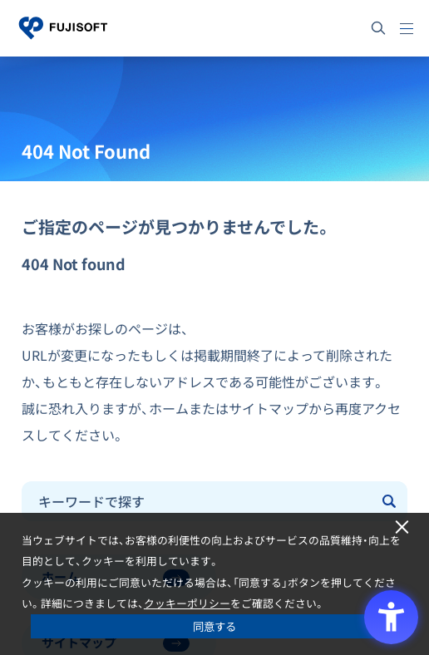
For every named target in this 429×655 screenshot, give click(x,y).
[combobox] (197, 501)
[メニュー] (406, 28)
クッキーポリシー (187, 603)
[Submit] (390, 501)
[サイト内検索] (378, 28)
